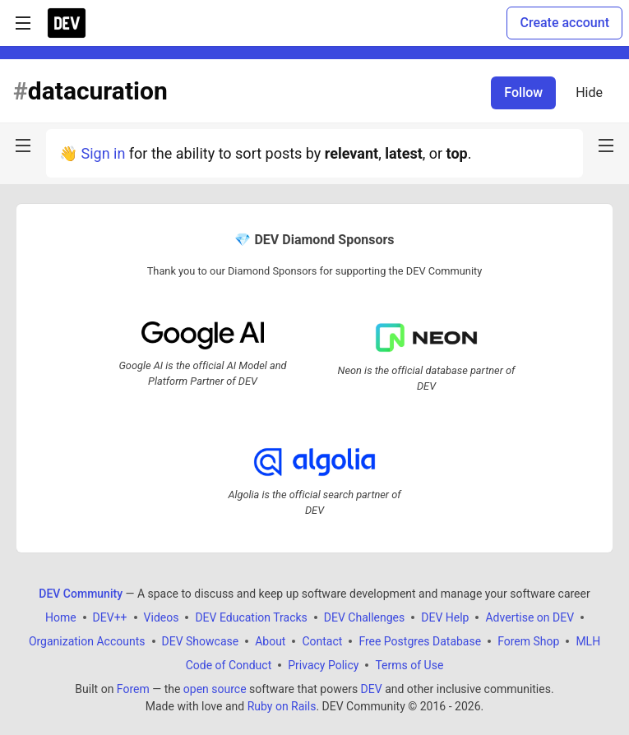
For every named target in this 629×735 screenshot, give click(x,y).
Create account (564, 22)
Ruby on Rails (282, 706)
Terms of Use (409, 665)
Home (60, 617)
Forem (133, 689)
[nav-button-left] (23, 145)
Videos (161, 617)
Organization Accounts (87, 641)
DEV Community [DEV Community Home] (81, 593)
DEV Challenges (364, 617)
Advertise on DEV (529, 617)
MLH (588, 641)
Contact (322, 641)
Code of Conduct (229, 665)
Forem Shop (528, 641)
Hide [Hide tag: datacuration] (589, 92)
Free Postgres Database (419, 641)
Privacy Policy (323, 665)
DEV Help (445, 617)
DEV (371, 689)
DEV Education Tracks (251, 617)
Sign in (103, 153)
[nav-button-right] (606, 145)
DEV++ (110, 617)
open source (215, 689)
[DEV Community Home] (66, 23)
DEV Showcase (200, 641)
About (270, 641)
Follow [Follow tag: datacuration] (523, 92)
